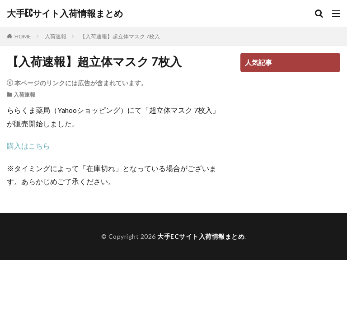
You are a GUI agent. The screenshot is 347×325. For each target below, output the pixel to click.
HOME (22, 36)
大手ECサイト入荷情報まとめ (65, 13)
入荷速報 (55, 36)
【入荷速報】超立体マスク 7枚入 (120, 36)
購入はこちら (28, 145)
